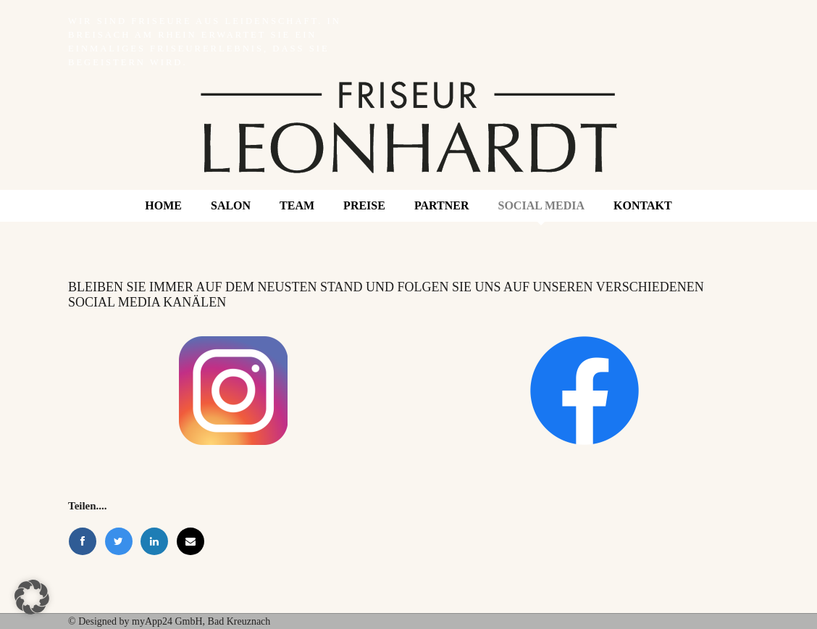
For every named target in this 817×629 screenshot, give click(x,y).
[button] (32, 597)
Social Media (541, 205)
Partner (441, 205)
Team (297, 205)
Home (163, 205)
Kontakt (642, 205)
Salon (231, 205)
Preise (364, 205)
